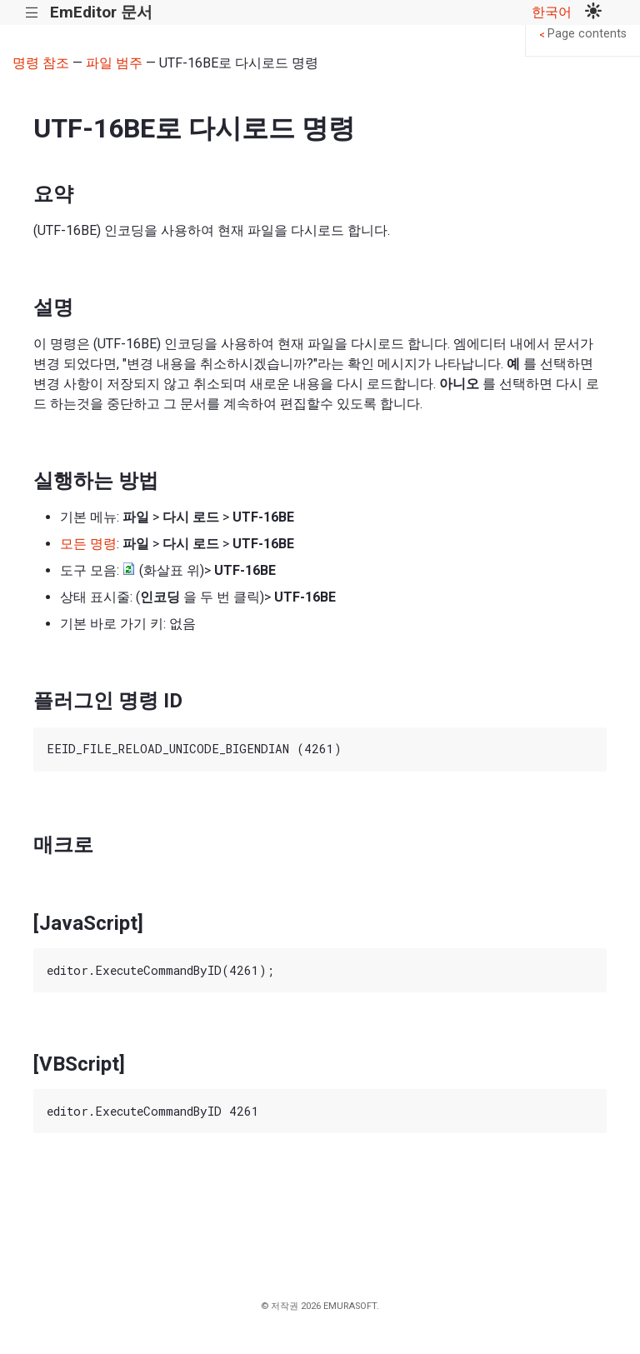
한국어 (552, 12)
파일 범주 (114, 63)
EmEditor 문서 (101, 12)
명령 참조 (40, 63)
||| (32, 13)
